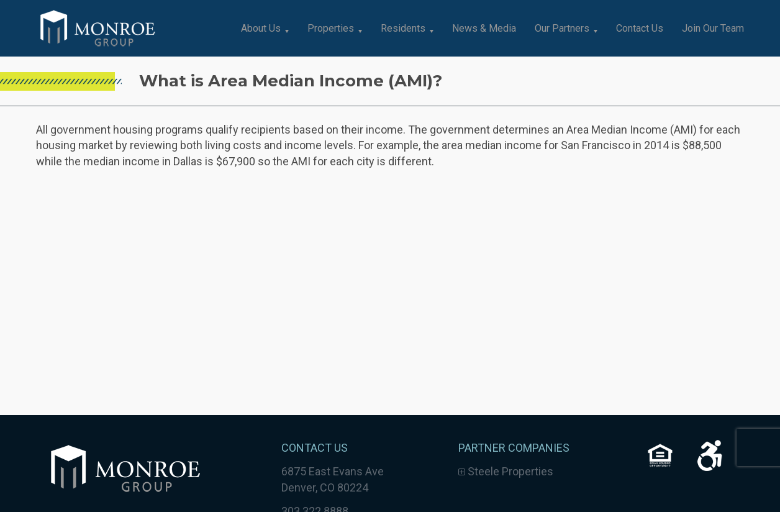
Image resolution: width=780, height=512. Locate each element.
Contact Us (639, 28)
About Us (261, 28)
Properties (330, 28)
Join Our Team (713, 28)
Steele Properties (505, 471)
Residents (403, 28)
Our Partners (562, 28)
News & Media (484, 28)
